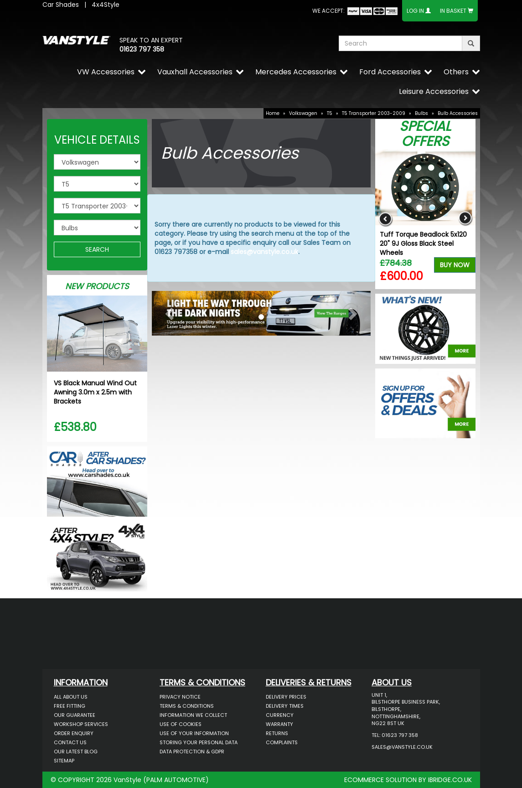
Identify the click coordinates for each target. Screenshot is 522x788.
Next (465, 219)
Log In (415, 11)
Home (272, 113)
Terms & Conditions (187, 706)
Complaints (282, 742)
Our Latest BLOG (76, 751)
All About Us (71, 696)
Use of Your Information (194, 733)
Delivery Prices (286, 696)
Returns (277, 733)
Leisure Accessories (434, 91)
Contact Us (70, 742)
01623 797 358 (141, 49)
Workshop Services (81, 724)
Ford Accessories (390, 72)
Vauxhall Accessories (195, 72)
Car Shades (60, 4)
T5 (329, 113)
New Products (97, 286)
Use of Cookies (181, 724)
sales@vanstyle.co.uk (264, 251)
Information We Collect (193, 715)
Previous (385, 219)
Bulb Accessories (458, 113)
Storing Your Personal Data (199, 742)
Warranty (279, 724)
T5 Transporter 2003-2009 (373, 113)
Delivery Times (285, 706)
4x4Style (105, 4)
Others (456, 72)
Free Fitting (69, 706)
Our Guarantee (74, 715)
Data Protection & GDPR (192, 751)
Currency (280, 715)
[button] (168, 311)
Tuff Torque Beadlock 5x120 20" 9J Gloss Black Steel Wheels (423, 243)
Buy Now (455, 265)
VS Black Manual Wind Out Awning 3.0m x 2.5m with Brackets (95, 392)
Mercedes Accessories (295, 72)
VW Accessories (105, 72)
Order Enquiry (73, 733)
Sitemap (64, 760)
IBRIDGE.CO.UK (450, 779)
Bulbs (421, 113)
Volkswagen (303, 113)
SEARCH (97, 249)
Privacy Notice (180, 696)
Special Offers (425, 134)
